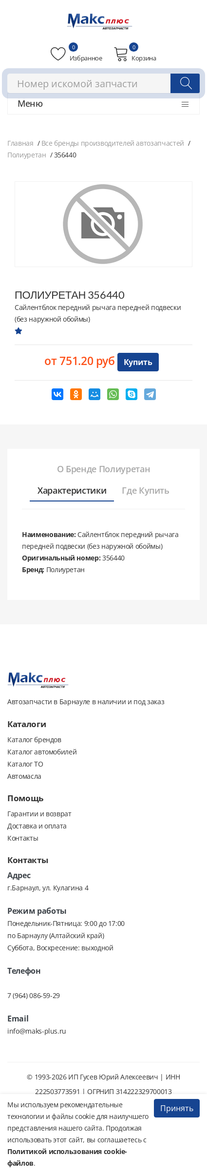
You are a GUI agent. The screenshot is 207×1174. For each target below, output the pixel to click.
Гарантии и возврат (39, 813)
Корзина (134, 54)
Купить (138, 362)
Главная (20, 143)
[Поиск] (185, 83)
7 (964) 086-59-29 (33, 995)
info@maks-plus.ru (36, 1031)
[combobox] (103, 83)
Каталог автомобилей (41, 751)
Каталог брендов (34, 739)
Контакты (22, 838)
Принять (176, 1108)
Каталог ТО (25, 764)
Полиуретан (26, 154)
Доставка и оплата (37, 825)
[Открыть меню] (185, 104)
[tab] (103, 469)
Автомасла (24, 776)
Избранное (76, 54)
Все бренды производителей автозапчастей (112, 143)
